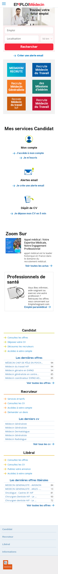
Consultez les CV (16, 403)
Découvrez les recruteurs (21, 346)
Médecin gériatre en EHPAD (19, 370)
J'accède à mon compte (30, 153)
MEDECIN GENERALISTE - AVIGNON (23, 485)
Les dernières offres (29, 358)
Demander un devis (18, 412)
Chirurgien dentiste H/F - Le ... (20, 500)
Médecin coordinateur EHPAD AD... (23, 378)
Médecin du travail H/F (17, 366)
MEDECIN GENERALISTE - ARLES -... (23, 489)
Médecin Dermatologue (17, 431)
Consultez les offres (18, 337)
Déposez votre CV (17, 342)
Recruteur (29, 392)
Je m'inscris (30, 157)
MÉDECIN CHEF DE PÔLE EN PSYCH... (24, 362)
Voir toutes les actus (37, 265)
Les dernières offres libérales (29, 480)
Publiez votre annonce (19, 469)
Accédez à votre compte (20, 351)
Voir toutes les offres (39, 383)
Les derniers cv (29, 419)
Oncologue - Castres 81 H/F (19, 492)
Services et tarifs (16, 398)
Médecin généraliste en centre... (22, 374)
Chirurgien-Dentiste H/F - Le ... (21, 496)
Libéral (29, 453)
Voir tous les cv (42, 444)
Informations (9, 551)
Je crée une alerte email (30, 185)
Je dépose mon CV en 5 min (30, 213)
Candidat (29, 330)
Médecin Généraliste (16, 423)
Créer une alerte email (30, 55)
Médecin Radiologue (15, 439)
